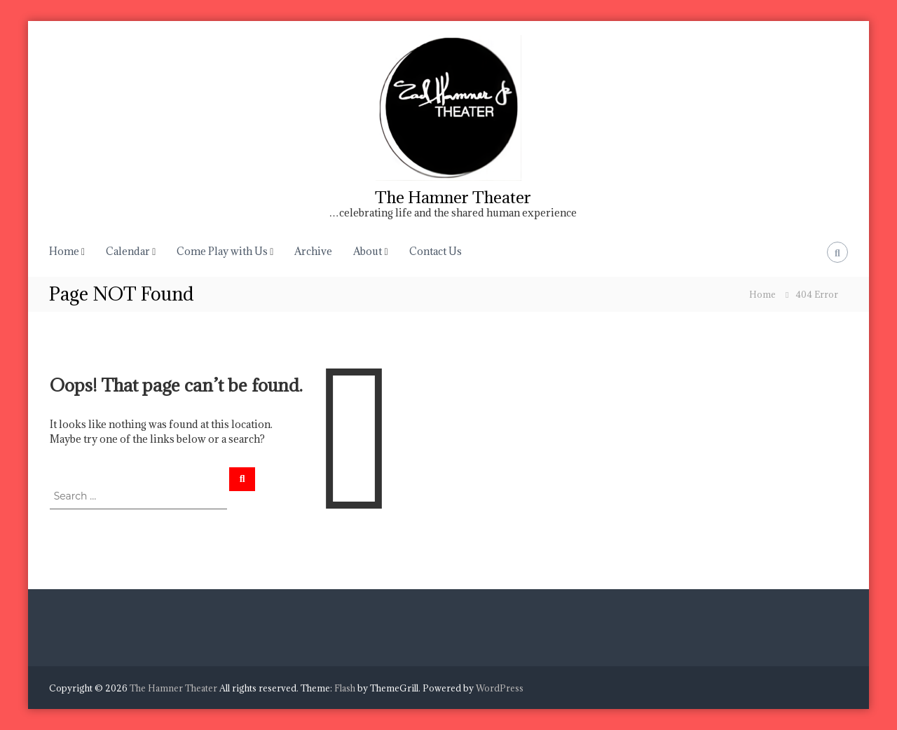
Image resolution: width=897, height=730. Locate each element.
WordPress (499, 688)
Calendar (128, 251)
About (367, 251)
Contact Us (435, 251)
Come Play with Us (222, 251)
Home (64, 251)
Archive (313, 251)
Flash (344, 688)
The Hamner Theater (453, 196)
